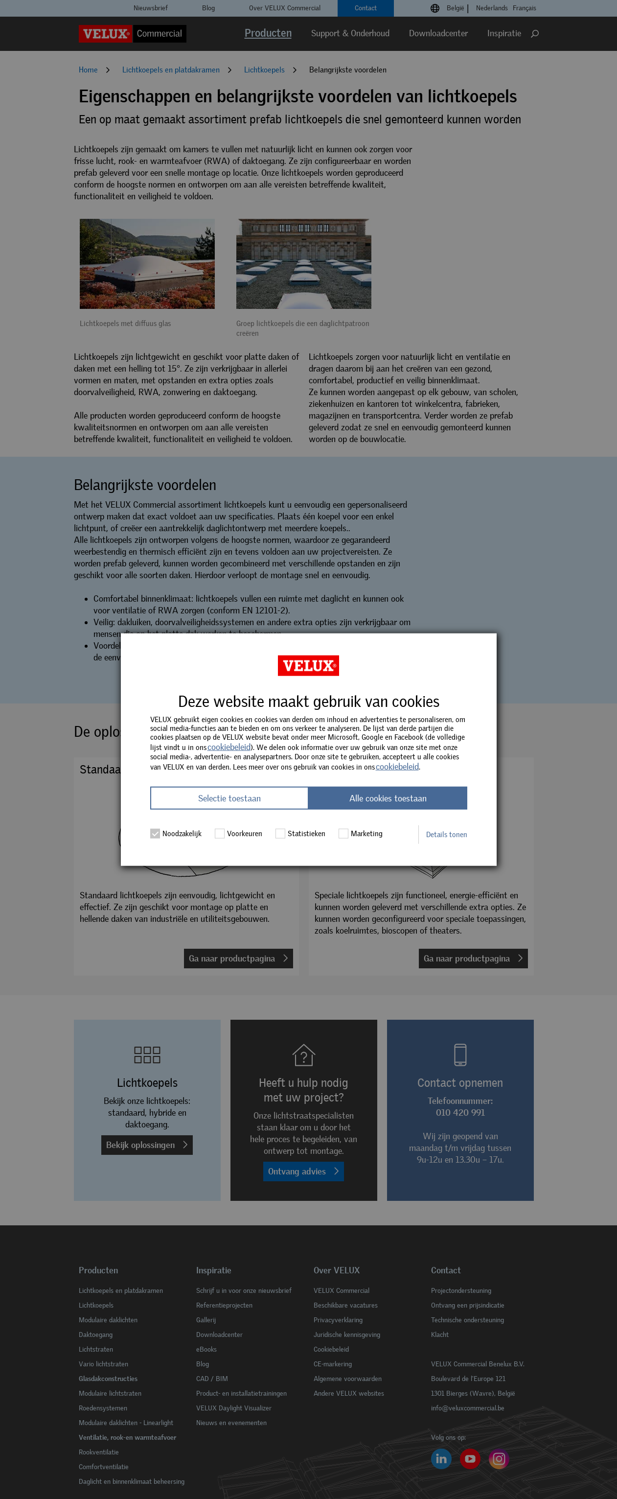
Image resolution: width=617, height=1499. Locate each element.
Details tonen (446, 834)
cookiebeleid (229, 747)
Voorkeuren (239, 833)
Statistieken (300, 833)
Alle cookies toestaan (388, 798)
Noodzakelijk (176, 833)
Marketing (361, 833)
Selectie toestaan (229, 798)
